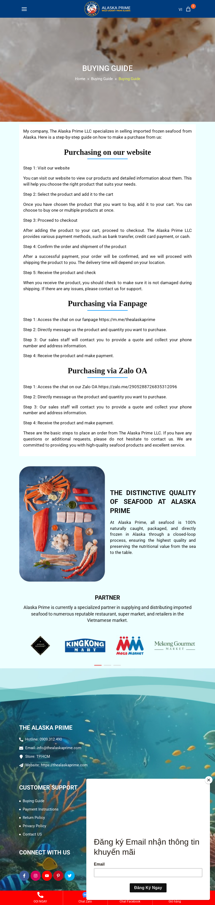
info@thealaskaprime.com (59, 748)
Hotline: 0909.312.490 (43, 739)
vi (180, 9)
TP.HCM (43, 756)
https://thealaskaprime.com (64, 765)
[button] (98, 665)
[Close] (208, 780)
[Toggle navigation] (24, 10)
